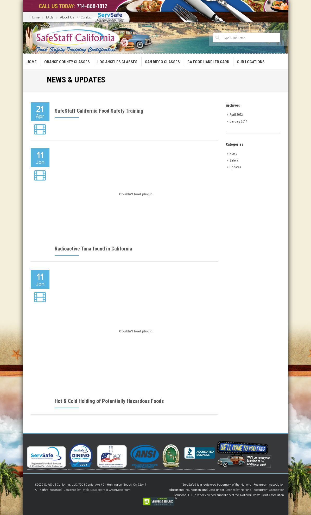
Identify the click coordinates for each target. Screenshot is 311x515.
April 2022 (236, 115)
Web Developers (94, 489)
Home (35, 17)
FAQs (50, 17)
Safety (234, 160)
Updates (235, 167)
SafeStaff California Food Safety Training (99, 111)
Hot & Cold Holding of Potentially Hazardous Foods (109, 401)
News (233, 154)
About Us (67, 17)
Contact (87, 17)
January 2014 (238, 121)
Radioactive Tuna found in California (93, 249)
